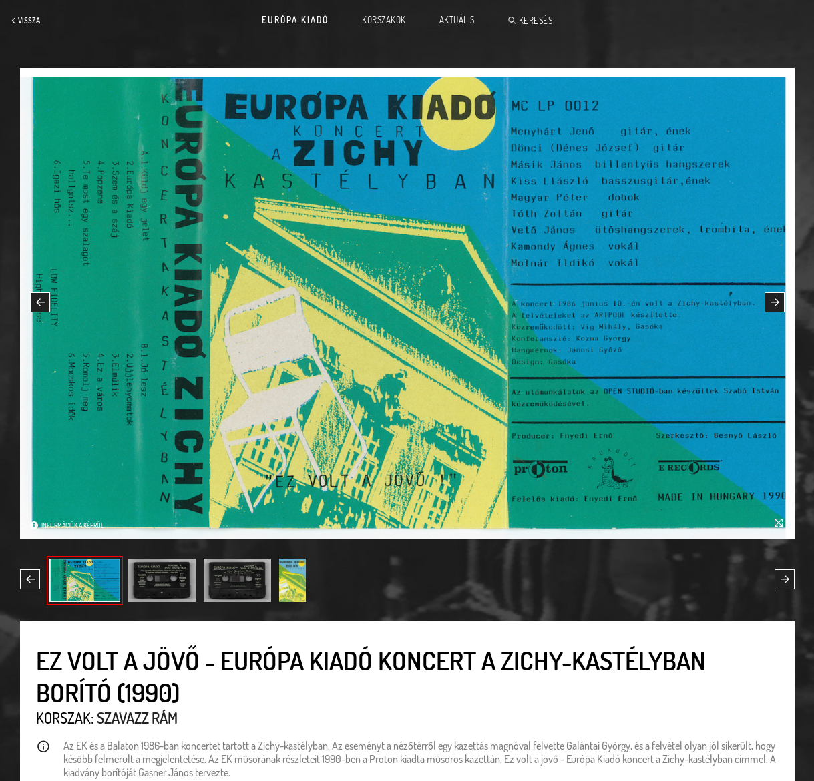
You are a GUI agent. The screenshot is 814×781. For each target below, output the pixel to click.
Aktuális (457, 20)
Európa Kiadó (295, 20)
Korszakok (384, 20)
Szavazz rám (137, 717)
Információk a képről (72, 525)
